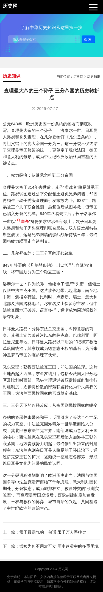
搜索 (88, 39)
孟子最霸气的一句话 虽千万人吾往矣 (52, 532)
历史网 (78, 77)
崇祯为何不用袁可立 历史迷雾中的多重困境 (59, 546)
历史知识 (93, 77)
